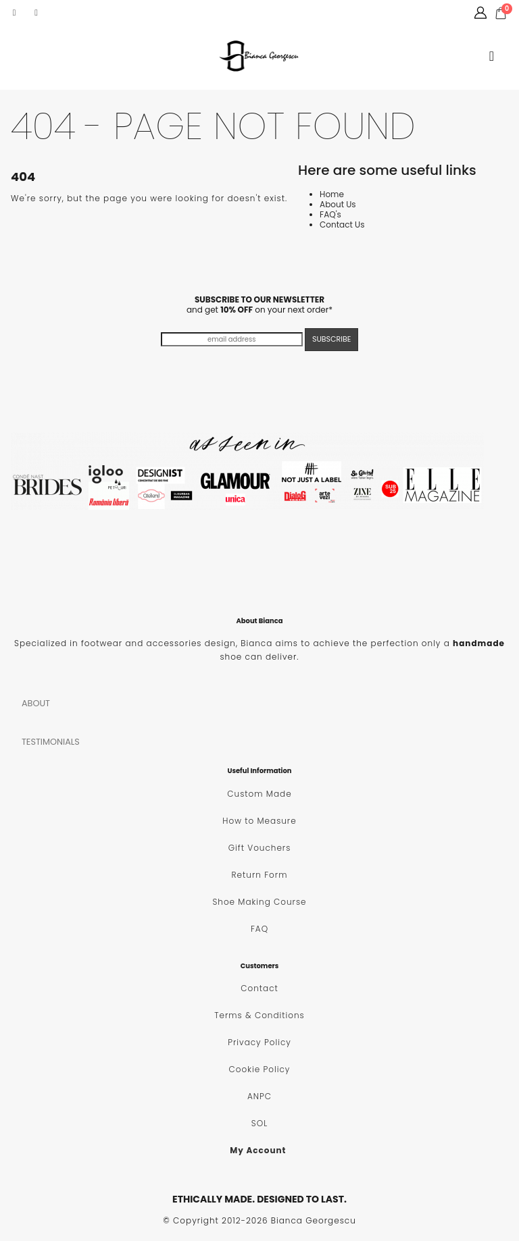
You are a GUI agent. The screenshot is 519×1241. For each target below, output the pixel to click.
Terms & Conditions (259, 1015)
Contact (259, 988)
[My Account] (480, 13)
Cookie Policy (260, 1069)
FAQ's (330, 214)
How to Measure (259, 820)
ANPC (259, 1096)
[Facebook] (14, 12)
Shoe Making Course (259, 901)
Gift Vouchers (259, 847)
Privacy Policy (259, 1042)
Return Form (260, 874)
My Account (258, 1150)
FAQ (259, 928)
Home (332, 194)
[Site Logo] (259, 56)
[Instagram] (36, 12)
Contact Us (342, 224)
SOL (259, 1123)
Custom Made (259, 793)
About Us (338, 204)
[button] (491, 56)
